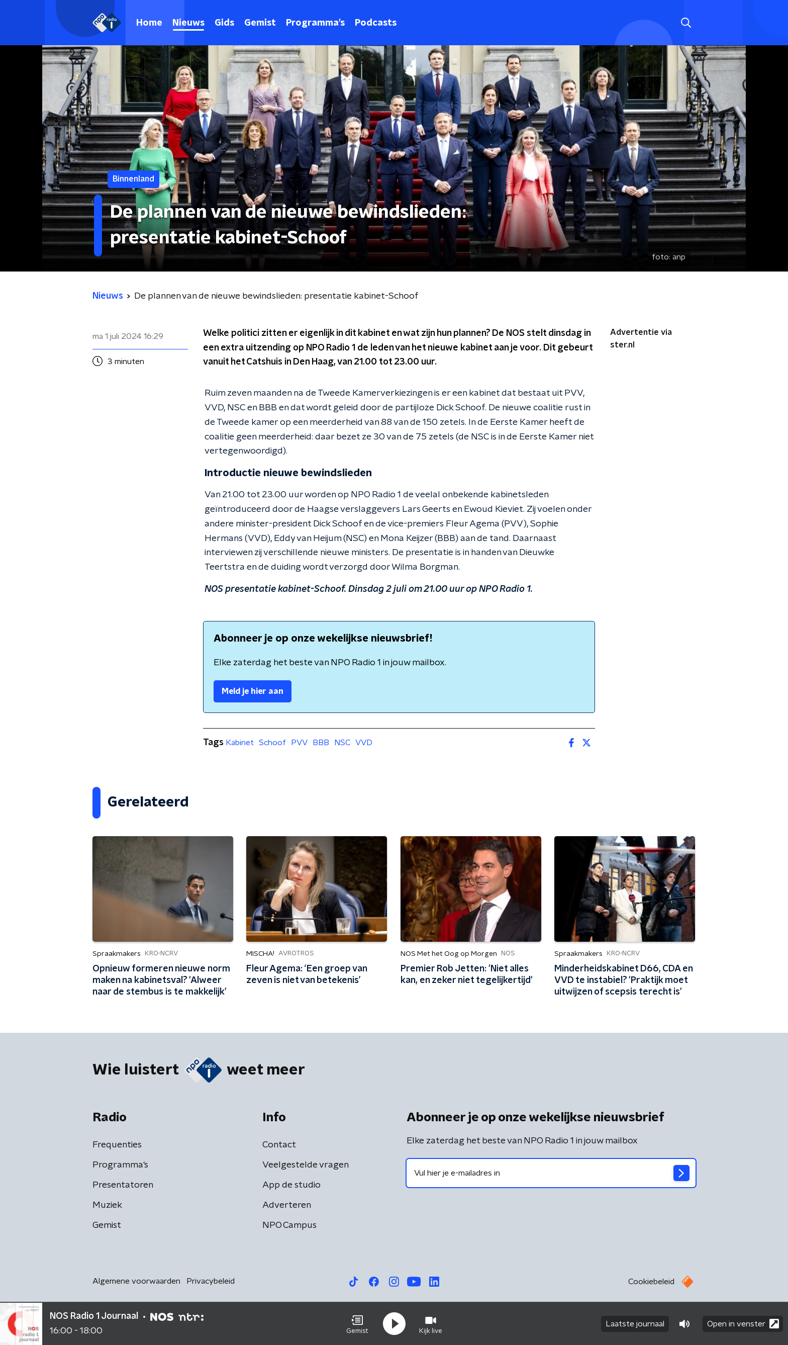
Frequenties (117, 1144)
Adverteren (286, 1205)
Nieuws (188, 23)
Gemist (260, 23)
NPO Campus (289, 1225)
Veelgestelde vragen (305, 1165)
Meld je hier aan (252, 691)
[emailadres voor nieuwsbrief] (551, 1173)
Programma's (315, 23)
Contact (279, 1144)
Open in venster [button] (743, 1323)
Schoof (272, 743)
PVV (299, 743)
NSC (342, 743)
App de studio (291, 1185)
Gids (224, 23)
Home (149, 23)
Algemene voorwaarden (136, 1281)
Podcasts (376, 23)
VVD (363, 743)
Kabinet (240, 743)
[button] (357, 1324)
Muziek (107, 1205)
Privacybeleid (210, 1281)
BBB (321, 743)
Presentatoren (122, 1185)
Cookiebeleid (651, 1282)
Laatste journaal (635, 1324)
